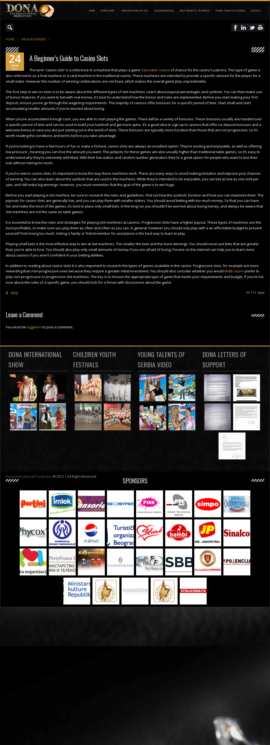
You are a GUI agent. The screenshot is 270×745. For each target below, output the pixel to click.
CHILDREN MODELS (164, 10)
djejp (14, 292)
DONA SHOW (107, 10)
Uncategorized (33, 39)
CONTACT (256, 10)
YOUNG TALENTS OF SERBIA (230, 10)
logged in (34, 327)
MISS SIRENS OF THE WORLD (195, 10)
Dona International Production (29, 476)
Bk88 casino (234, 271)
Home (92, 10)
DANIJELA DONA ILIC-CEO (135, 10)
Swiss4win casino (155, 70)
